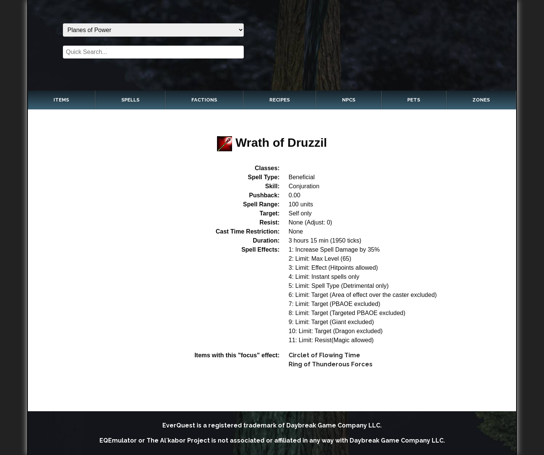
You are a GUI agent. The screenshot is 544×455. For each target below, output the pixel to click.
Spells (130, 100)
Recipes (279, 100)
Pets (413, 100)
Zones (481, 100)
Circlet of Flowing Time (324, 355)
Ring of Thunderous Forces (331, 364)
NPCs (348, 100)
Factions (204, 100)
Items (61, 100)
